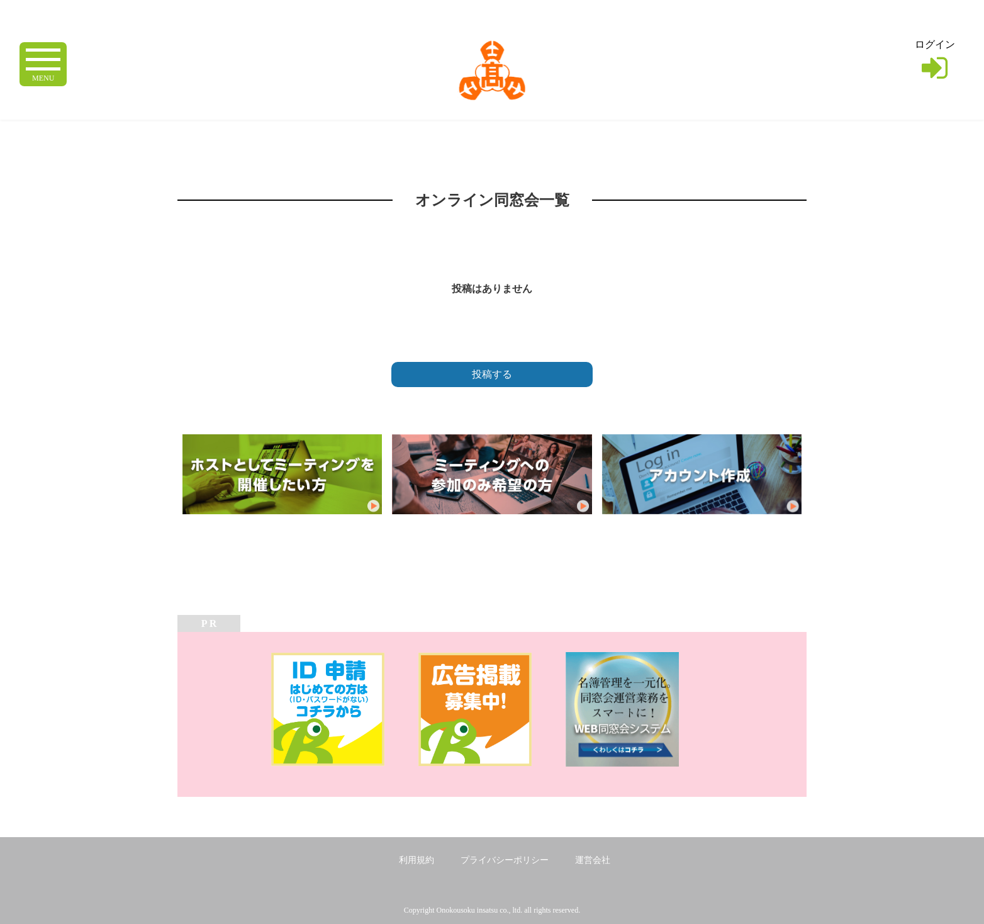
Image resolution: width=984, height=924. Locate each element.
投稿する (492, 374)
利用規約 (416, 860)
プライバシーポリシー (505, 860)
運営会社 (592, 860)
